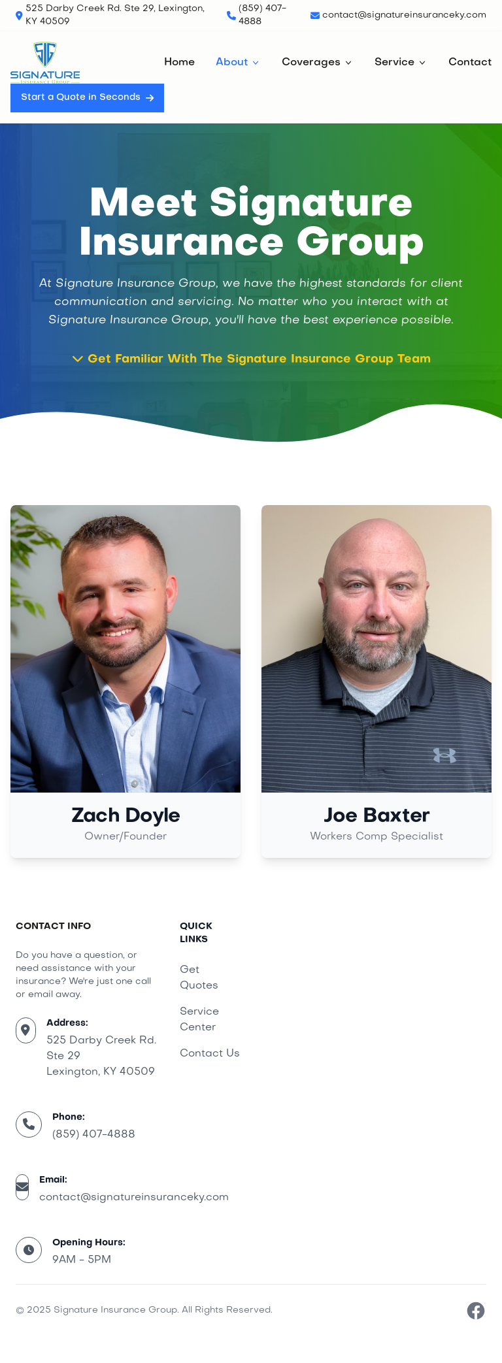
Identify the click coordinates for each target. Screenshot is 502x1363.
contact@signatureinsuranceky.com (134, 1197)
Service (401, 62)
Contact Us (210, 1054)
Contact (470, 62)
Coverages (318, 62)
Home (179, 62)
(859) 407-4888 (93, 1135)
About (238, 62)
